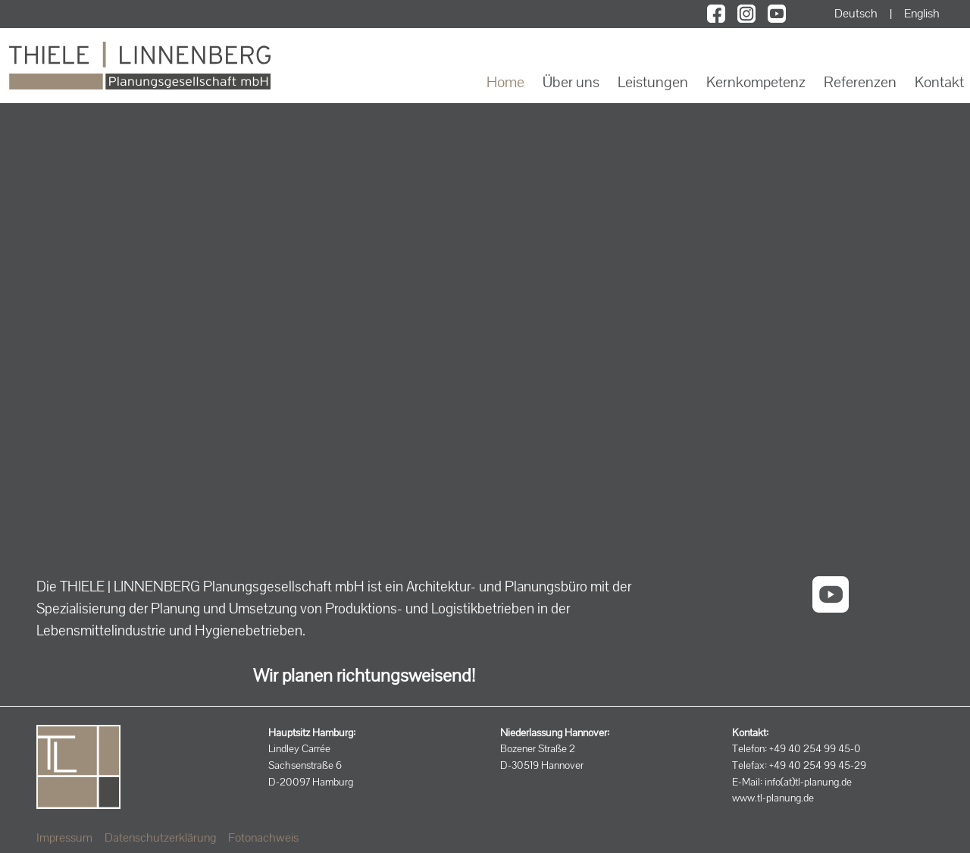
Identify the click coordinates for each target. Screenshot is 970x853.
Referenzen (860, 82)
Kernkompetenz (756, 82)
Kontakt (939, 82)
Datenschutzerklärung (160, 837)
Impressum (64, 837)
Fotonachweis (263, 837)
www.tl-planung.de (773, 797)
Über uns (571, 82)
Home (505, 82)
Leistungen (653, 82)
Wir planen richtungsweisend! (364, 675)
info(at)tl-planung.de (808, 782)
